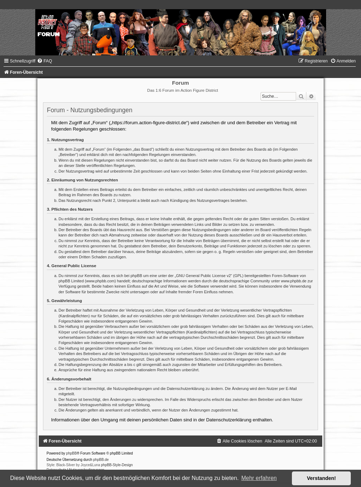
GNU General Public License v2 (203, 275)
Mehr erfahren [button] (259, 478)
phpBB (71, 453)
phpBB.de (101, 460)
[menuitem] (44, 61)
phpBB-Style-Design (117, 465)
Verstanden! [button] (321, 478)
